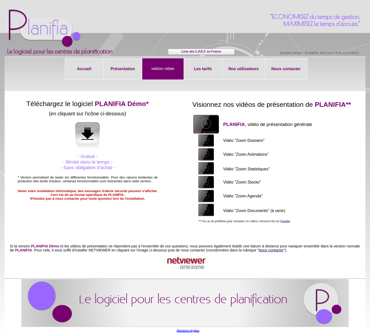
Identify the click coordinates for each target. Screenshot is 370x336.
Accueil (84, 69)
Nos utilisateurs (243, 69)
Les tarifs (203, 69)
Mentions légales (188, 330)
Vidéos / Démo (162, 69)
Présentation (122, 69)
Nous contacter (286, 69)
